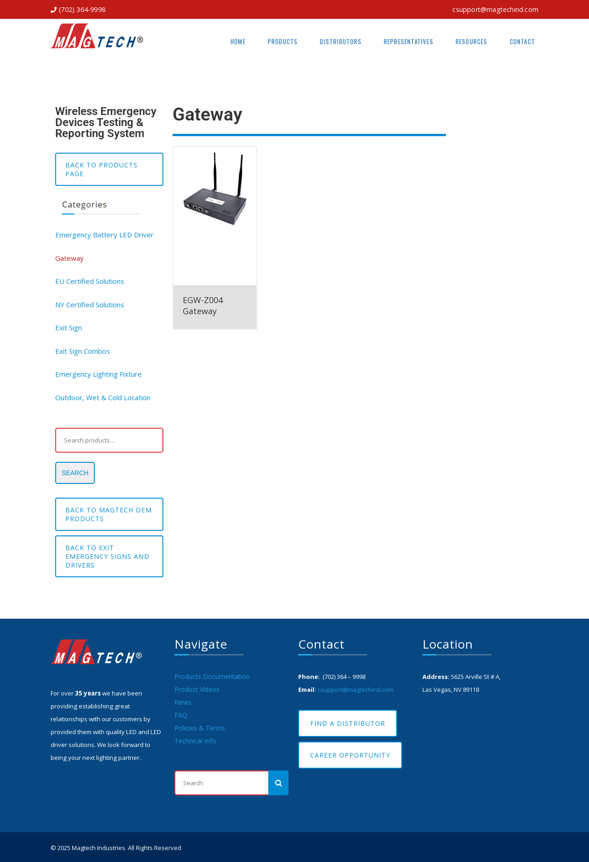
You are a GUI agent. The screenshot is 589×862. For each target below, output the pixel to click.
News (182, 702)
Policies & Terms (199, 728)
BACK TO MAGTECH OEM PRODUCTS (108, 514)
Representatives (408, 41)
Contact (522, 41)
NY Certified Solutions (89, 304)
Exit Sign (68, 327)
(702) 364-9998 (82, 9)
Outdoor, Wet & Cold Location (102, 397)
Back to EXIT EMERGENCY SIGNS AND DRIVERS (107, 556)
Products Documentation (212, 676)
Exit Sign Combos (82, 351)
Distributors (340, 41)
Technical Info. (196, 740)
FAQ (180, 715)
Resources (472, 41)
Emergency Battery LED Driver (104, 234)
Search (75, 473)
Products (283, 41)
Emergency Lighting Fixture (98, 374)
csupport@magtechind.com (495, 9)
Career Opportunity (350, 755)
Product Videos (196, 689)
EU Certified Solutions (89, 281)
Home (238, 41)
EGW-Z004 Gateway (203, 305)
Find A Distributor (347, 723)
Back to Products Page (101, 169)
